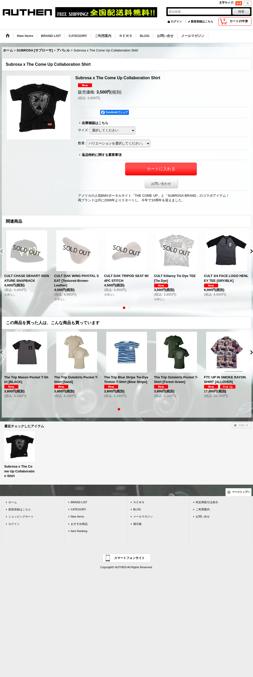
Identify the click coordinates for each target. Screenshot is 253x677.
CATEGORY (78, 509)
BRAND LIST (79, 502)
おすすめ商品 (79, 523)
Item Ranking (79, 531)
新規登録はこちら (202, 21)
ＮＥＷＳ (138, 502)
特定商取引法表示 (207, 502)
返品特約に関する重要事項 (102, 155)
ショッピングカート (21, 516)
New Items (77, 516)
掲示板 (137, 523)
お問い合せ (203, 516)
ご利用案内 (203, 509)
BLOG (137, 509)
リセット (243, 425)
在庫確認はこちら (95, 123)
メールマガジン (143, 516)
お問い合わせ (161, 183)
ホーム (12, 502)
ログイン (176, 21)
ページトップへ (241, 491)
